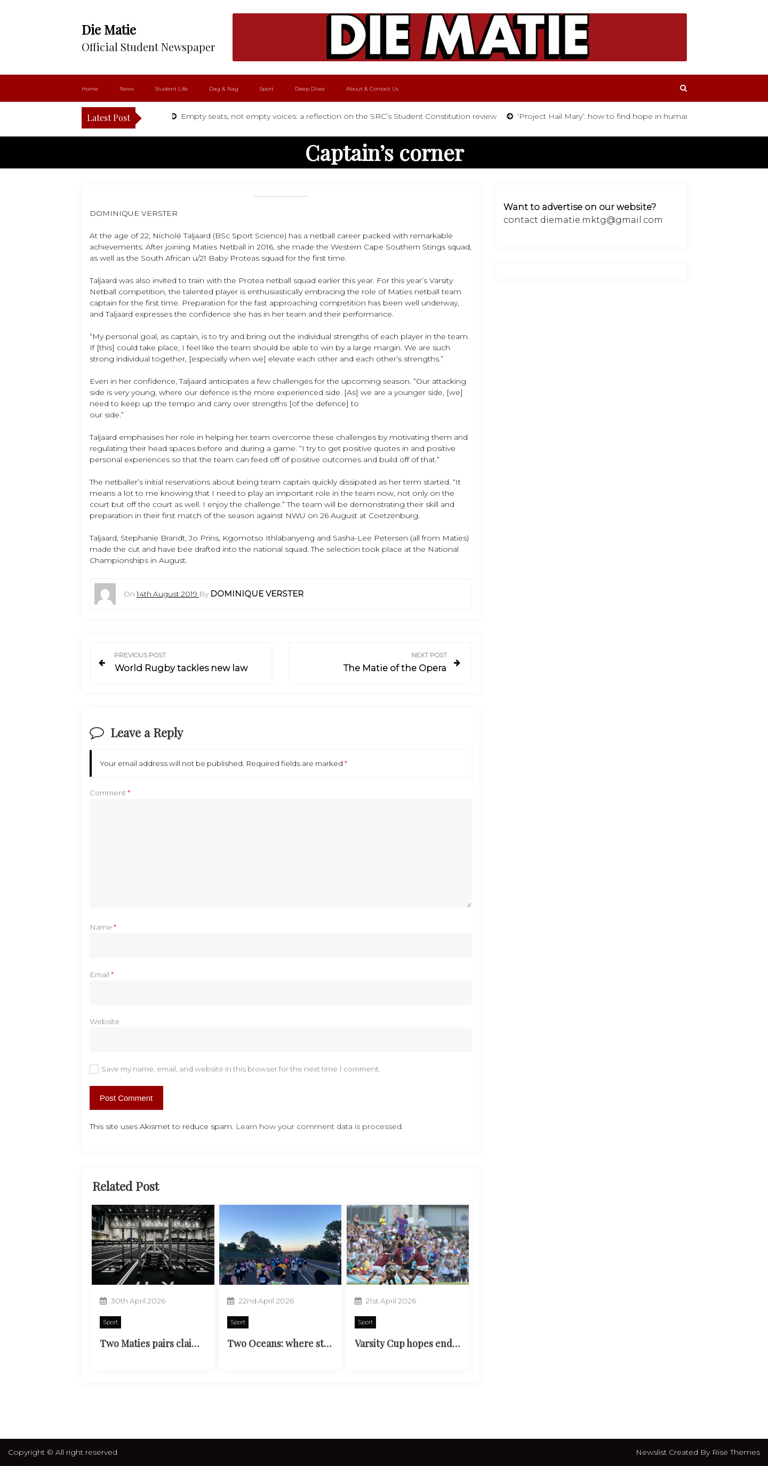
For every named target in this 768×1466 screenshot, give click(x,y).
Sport (267, 88)
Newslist (652, 1452)
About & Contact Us (372, 88)
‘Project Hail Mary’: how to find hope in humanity (608, 116)
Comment (110, 792)
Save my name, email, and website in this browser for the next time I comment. (240, 1069)
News (126, 88)
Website (104, 1021)
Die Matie (109, 29)
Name (103, 927)
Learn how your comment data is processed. (319, 1126)
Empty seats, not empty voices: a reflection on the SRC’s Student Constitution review (340, 116)
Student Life (171, 88)
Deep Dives (310, 88)
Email (102, 974)
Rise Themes (736, 1452)
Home (90, 88)
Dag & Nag (223, 88)
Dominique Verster (256, 594)
